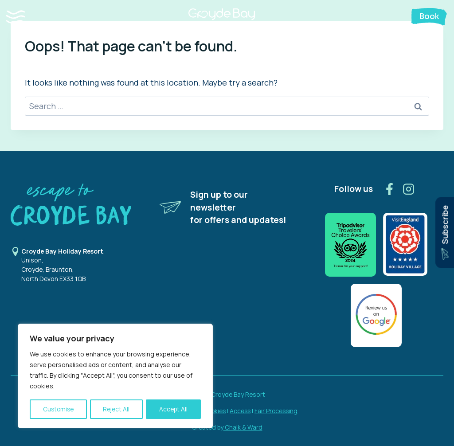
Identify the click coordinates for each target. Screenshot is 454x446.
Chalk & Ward (242, 427)
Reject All (117, 409)
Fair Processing (277, 411)
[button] (24, 17)
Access (240, 411)
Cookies (214, 411)
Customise (58, 409)
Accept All (173, 409)
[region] (115, 376)
